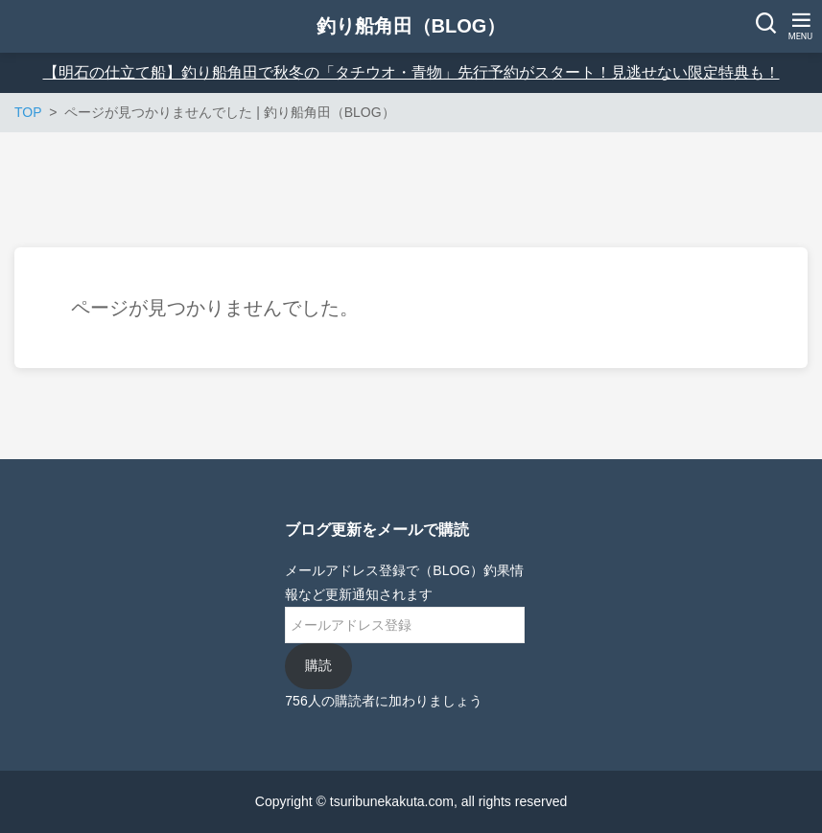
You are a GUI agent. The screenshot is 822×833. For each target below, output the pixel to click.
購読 (318, 665)
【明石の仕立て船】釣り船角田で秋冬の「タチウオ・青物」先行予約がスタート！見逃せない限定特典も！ (411, 72)
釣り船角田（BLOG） (411, 25)
